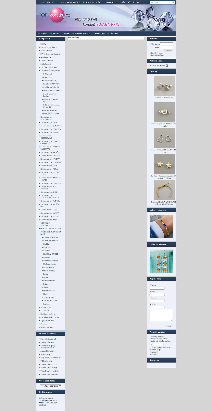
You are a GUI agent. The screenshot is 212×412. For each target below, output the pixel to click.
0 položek (161, 66)
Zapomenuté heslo (157, 55)
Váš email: (154, 298)
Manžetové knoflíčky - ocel (164, 98)
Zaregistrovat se (156, 53)
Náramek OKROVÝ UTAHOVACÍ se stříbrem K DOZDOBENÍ (164, 203)
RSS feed (153, 357)
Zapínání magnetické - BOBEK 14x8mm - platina (164, 125)
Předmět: (153, 285)
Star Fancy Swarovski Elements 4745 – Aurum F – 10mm (164, 177)
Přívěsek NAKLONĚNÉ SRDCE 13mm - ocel (164, 151)
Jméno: (152, 291)
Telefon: (153, 304)
